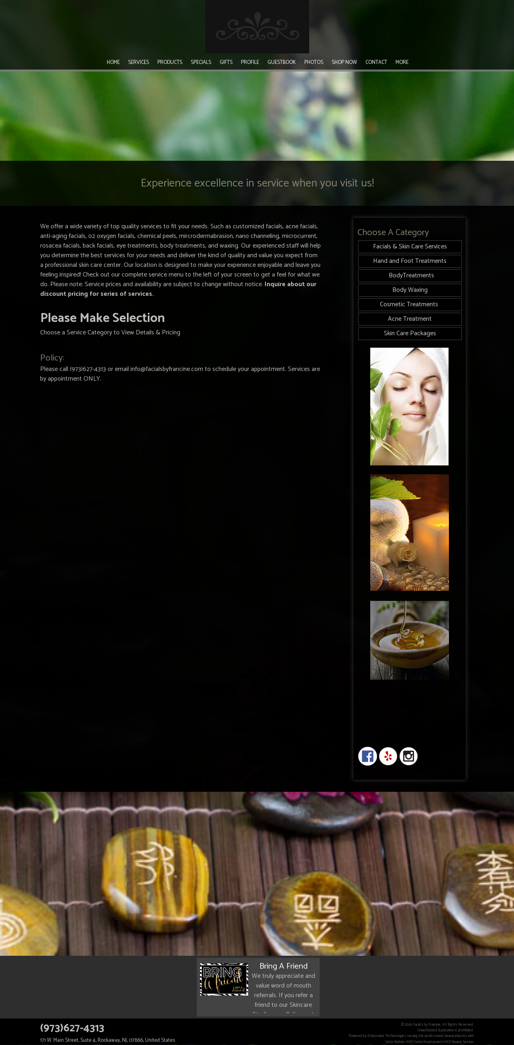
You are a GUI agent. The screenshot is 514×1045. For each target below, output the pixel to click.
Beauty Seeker (463, 1042)
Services (138, 62)
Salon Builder (395, 1042)
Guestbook (281, 62)
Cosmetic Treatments (410, 304)
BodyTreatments (410, 275)
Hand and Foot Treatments (410, 261)
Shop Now (344, 62)
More (402, 62)
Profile (250, 62)
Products (169, 62)
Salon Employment (428, 1042)
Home (113, 62)
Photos (313, 62)
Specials (201, 62)
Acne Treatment (410, 319)
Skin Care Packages (410, 333)
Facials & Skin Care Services (410, 246)
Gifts (226, 62)
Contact (376, 62)
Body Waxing (410, 290)
